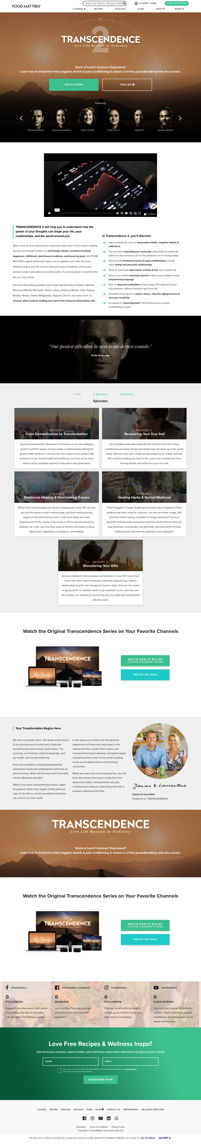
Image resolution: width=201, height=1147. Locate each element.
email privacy (131, 1069)
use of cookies (148, 1138)
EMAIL (109, 1061)
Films (141, 9)
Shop (160, 9)
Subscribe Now (100, 1079)
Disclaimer (81, 1127)
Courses (78, 9)
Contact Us (113, 1109)
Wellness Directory (152, 1109)
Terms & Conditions (99, 1127)
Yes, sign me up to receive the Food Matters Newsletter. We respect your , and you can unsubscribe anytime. (100, 1070)
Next (180, 119)
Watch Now (74, 84)
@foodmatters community (76, 988)
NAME (48, 1061)
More (178, 9)
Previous (21, 119)
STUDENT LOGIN (145, 3)
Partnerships (130, 1109)
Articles (78, 1109)
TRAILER (127, 84)
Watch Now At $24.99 (145, 660)
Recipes (98, 9)
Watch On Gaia (145, 674)
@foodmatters (19, 988)
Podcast (120, 9)
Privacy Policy (118, 1127)
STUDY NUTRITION (177, 3)
